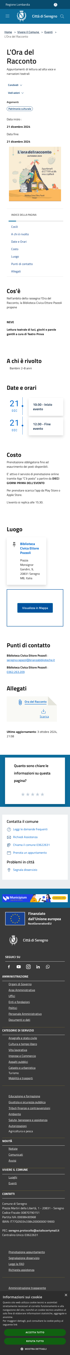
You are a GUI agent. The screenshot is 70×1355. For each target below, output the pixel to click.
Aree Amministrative (22, 990)
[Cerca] (62, 16)
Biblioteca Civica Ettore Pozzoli (29, 548)
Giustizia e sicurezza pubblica (27, 1102)
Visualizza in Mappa (35, 608)
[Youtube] (18, 966)
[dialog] (35, 1323)
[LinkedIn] (38, 966)
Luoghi (13, 1177)
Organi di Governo (20, 984)
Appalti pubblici (18, 1062)
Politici (13, 1008)
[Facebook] (9, 966)
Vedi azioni (16, 93)
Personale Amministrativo (25, 1014)
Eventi (48, 32)
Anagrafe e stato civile (23, 1038)
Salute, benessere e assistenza (28, 1120)
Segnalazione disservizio (24, 1258)
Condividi (15, 85)
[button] (35, 1349)
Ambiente (15, 1114)
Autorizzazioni (18, 1126)
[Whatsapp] (48, 966)
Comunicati (16, 1154)
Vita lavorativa (18, 1050)
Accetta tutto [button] (35, 1332)
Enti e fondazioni (19, 1002)
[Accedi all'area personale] (55, 4)
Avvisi (12, 1160)
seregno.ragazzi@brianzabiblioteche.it (31, 660)
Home (8, 32)
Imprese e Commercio (22, 1056)
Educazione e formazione (24, 1096)
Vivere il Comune (28, 32)
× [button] (65, 1295)
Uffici (12, 996)
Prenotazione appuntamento (27, 1252)
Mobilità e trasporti (21, 1078)
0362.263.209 (16, 672)
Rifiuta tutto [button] (35, 1341)
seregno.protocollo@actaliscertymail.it (34, 1230)
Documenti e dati (19, 1020)
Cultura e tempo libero (23, 1044)
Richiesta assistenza (21, 1270)
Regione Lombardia (18, 4)
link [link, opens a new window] (15, 1324)
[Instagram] (28, 966)
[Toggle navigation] (7, 16)
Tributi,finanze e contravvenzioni (29, 1108)
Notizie (13, 1148)
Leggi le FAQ (16, 1264)
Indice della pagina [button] (23, 215)
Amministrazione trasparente (27, 1288)
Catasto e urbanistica (22, 1067)
